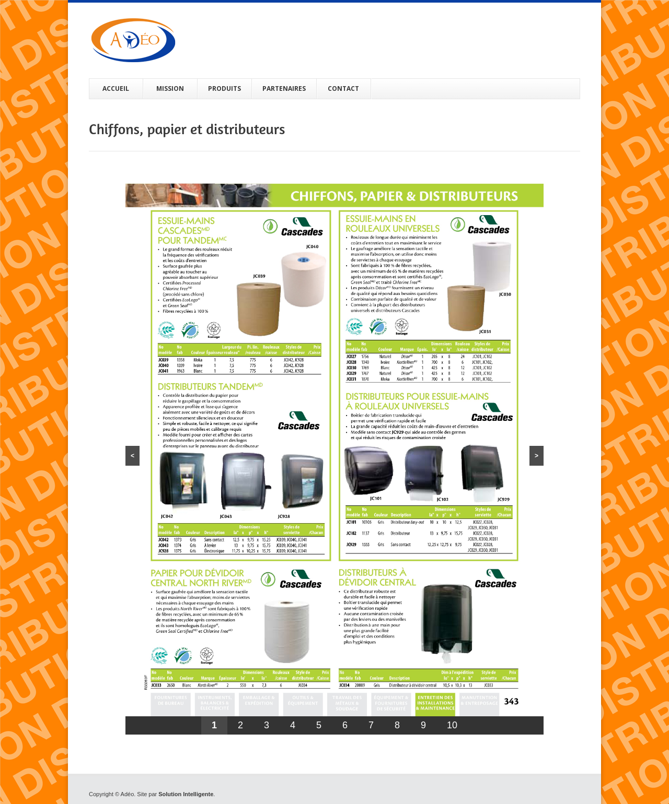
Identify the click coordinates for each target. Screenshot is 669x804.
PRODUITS (224, 88)
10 (452, 725)
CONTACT (343, 88)
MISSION (170, 88)
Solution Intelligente (185, 794)
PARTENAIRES (284, 88)
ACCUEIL (115, 88)
